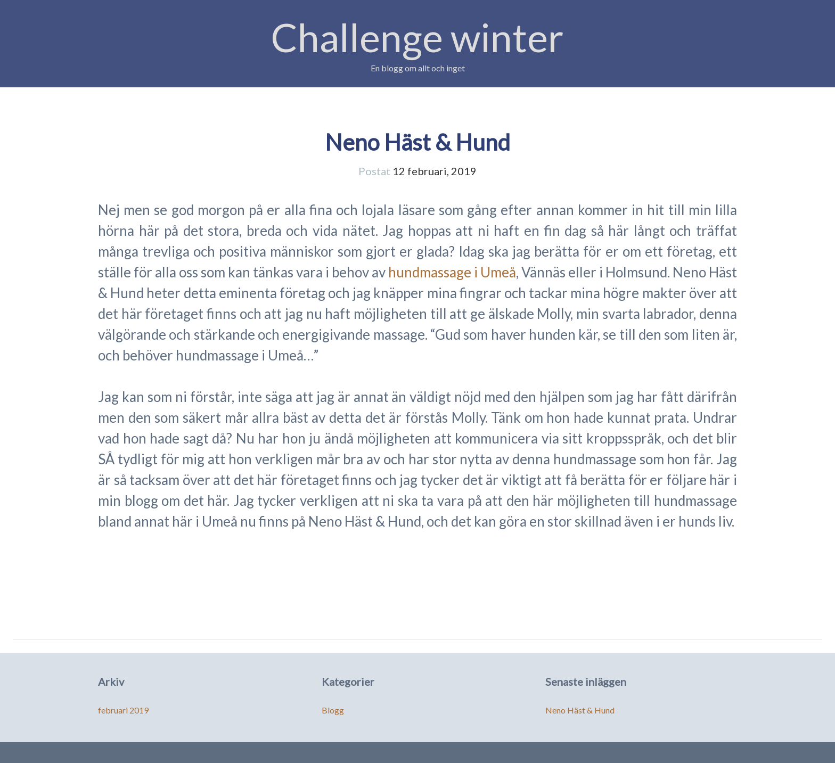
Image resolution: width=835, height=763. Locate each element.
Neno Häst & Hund (417, 142)
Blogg (333, 710)
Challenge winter (417, 37)
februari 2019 (123, 710)
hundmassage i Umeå (452, 272)
